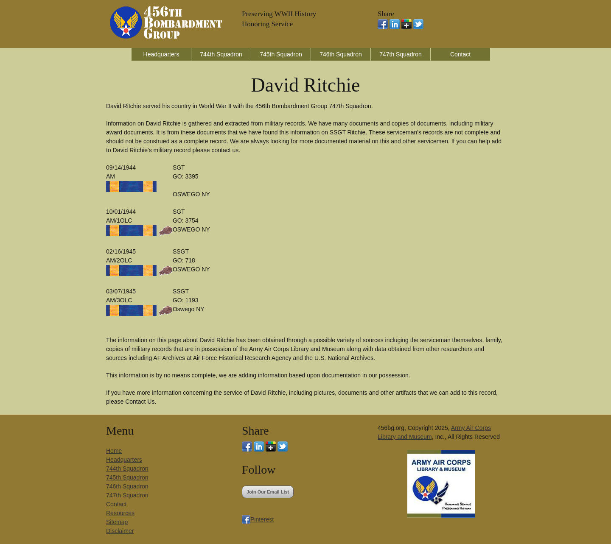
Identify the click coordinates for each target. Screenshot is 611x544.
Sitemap (117, 522)
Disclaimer (120, 530)
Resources (120, 513)
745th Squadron (281, 54)
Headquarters (161, 54)
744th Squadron (221, 54)
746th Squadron (341, 54)
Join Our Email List (268, 491)
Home (114, 450)
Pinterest (262, 519)
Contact (460, 54)
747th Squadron (400, 54)
